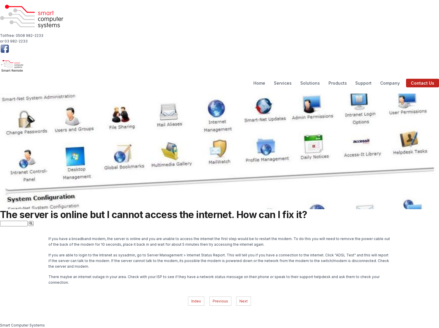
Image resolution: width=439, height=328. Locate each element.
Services (283, 83)
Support (363, 83)
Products (338, 83)
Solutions (310, 83)
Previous (220, 301)
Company (390, 83)
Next (243, 301)
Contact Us (422, 83)
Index (196, 301)
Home (259, 83)
